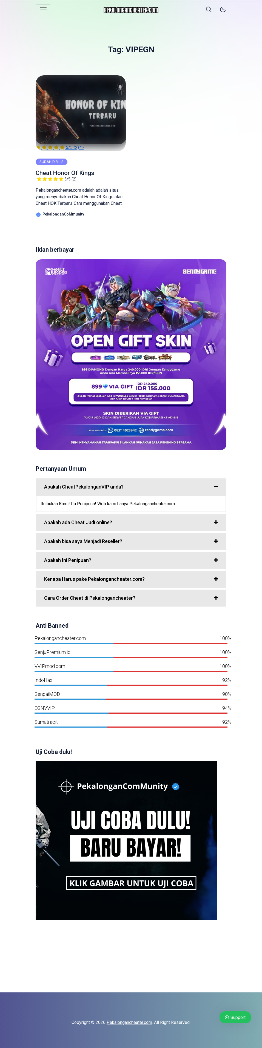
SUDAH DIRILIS (51, 162)
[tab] (131, 486)
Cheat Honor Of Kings (65, 176)
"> (81, 112)
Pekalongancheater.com (129, 1022)
